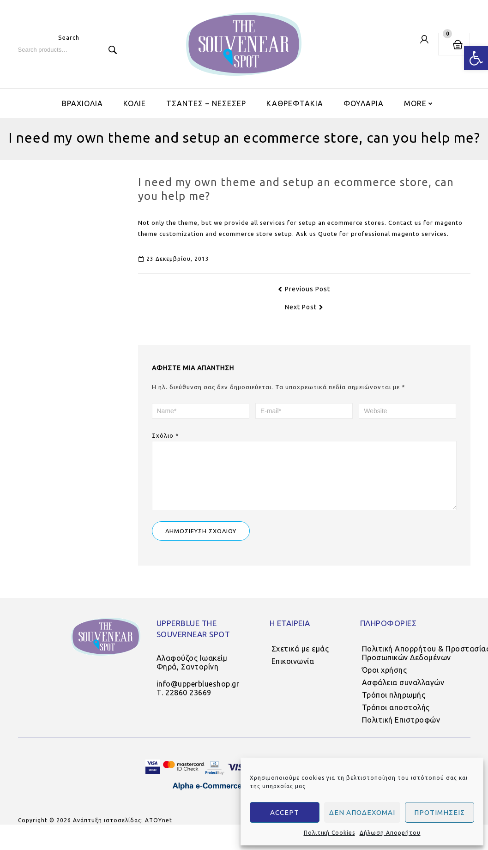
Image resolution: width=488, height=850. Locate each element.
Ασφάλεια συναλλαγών (403, 691)
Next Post (304, 307)
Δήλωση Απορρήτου (390, 833)
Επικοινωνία (292, 670)
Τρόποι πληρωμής (394, 704)
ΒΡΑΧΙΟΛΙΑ (82, 103)
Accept (284, 812)
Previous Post (304, 289)
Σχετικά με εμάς (300, 658)
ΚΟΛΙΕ (134, 103)
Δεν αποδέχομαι (362, 812)
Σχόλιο (165, 435)
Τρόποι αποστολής (396, 716)
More (415, 103)
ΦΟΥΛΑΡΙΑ (363, 103)
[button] (476, 58)
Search (113, 50)
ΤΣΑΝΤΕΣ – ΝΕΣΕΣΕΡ (206, 103)
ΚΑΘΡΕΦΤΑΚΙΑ (294, 103)
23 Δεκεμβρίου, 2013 (174, 259)
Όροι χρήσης (384, 679)
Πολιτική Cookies (329, 833)
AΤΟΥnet (158, 829)
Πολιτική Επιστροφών (401, 729)
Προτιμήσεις (439, 812)
